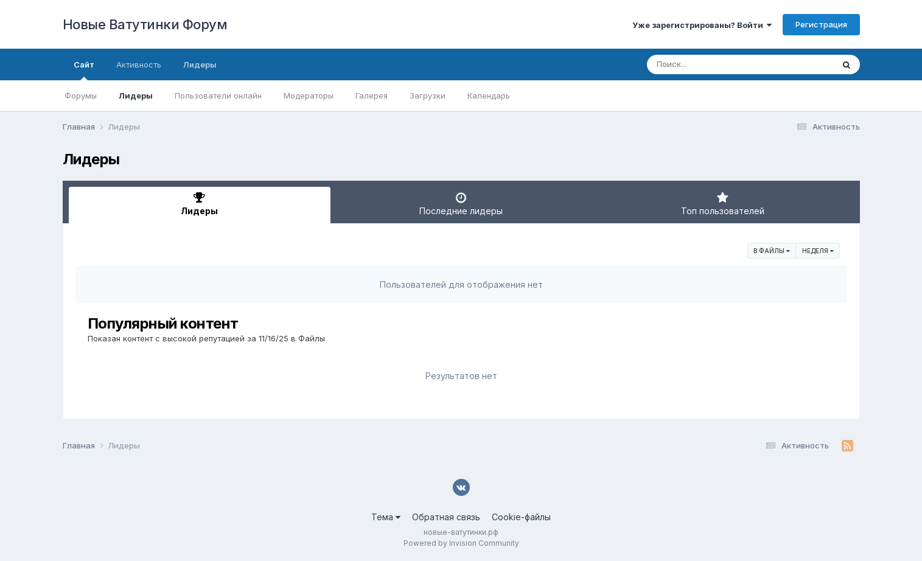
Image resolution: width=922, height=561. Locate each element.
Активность (138, 64)
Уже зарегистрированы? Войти (702, 25)
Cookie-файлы (521, 517)
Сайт (84, 70)
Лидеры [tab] (199, 204)
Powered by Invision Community (461, 543)
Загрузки (427, 95)
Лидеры (136, 95)
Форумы (81, 95)
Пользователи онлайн (218, 95)
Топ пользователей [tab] (723, 204)
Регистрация (821, 24)
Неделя (818, 250)
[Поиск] (717, 64)
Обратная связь (446, 517)
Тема (385, 517)
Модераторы (309, 95)
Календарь (488, 95)
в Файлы (771, 250)
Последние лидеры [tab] (461, 204)
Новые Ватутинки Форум (145, 24)
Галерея (371, 95)
